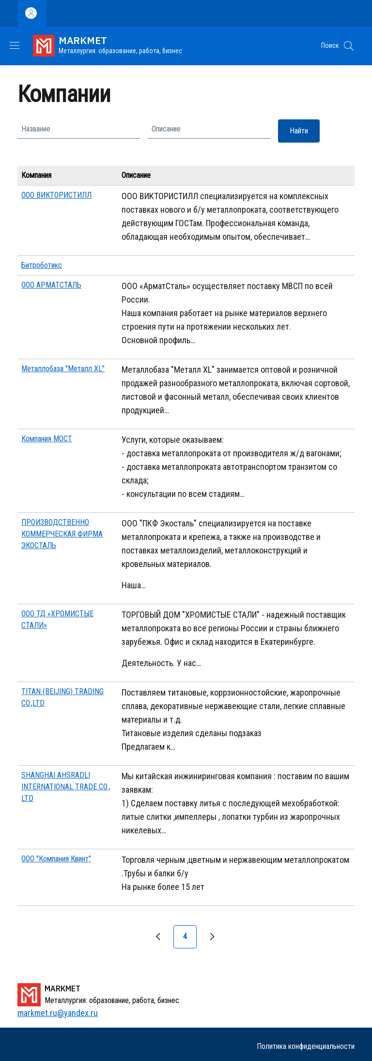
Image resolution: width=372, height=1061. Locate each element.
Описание (166, 128)
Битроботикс (41, 265)
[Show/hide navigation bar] (14, 45)
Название (35, 128)
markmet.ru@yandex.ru (57, 1013)
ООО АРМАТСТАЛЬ (51, 285)
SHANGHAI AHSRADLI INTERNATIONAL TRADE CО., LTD (65, 786)
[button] (349, 46)
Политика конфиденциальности (306, 1046)
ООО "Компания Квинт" (56, 858)
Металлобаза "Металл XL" (63, 368)
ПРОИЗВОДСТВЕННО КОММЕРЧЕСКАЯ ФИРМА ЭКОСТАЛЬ (62, 534)
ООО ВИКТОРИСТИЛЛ (56, 195)
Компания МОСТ (46, 438)
